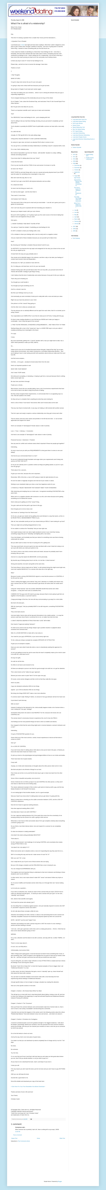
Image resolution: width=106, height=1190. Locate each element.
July (75, 210)
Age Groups (77, 177)
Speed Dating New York (79, 127)
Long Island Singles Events (79, 137)
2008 (74, 163)
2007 (74, 226)
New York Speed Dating (79, 129)
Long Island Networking (79, 133)
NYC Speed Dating (77, 131)
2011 (74, 156)
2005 (74, 231)
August (76, 175)
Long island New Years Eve (80, 119)
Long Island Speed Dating (79, 121)
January (76, 223)
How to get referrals (78, 123)
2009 (74, 161)
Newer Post (14, 1138)
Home (38, 1138)
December (77, 165)
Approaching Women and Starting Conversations (78, 182)
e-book (23, 45)
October (76, 170)
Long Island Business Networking (81, 135)
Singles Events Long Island (90, 158)
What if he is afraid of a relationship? (77, 205)
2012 (74, 154)
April (75, 217)
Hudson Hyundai (77, 147)
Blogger (60, 1181)
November (77, 167)
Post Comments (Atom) (24, 1141)
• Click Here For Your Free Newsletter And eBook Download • (28, 1086)
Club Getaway (76, 238)
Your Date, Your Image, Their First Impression (78, 199)
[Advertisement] (27, 1158)
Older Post (62, 1138)
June (75, 212)
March (76, 219)
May (75, 214)
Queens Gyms (76, 125)
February (76, 221)
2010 (74, 159)
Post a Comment (17, 1135)
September (77, 172)
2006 (74, 228)
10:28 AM (17, 1131)
